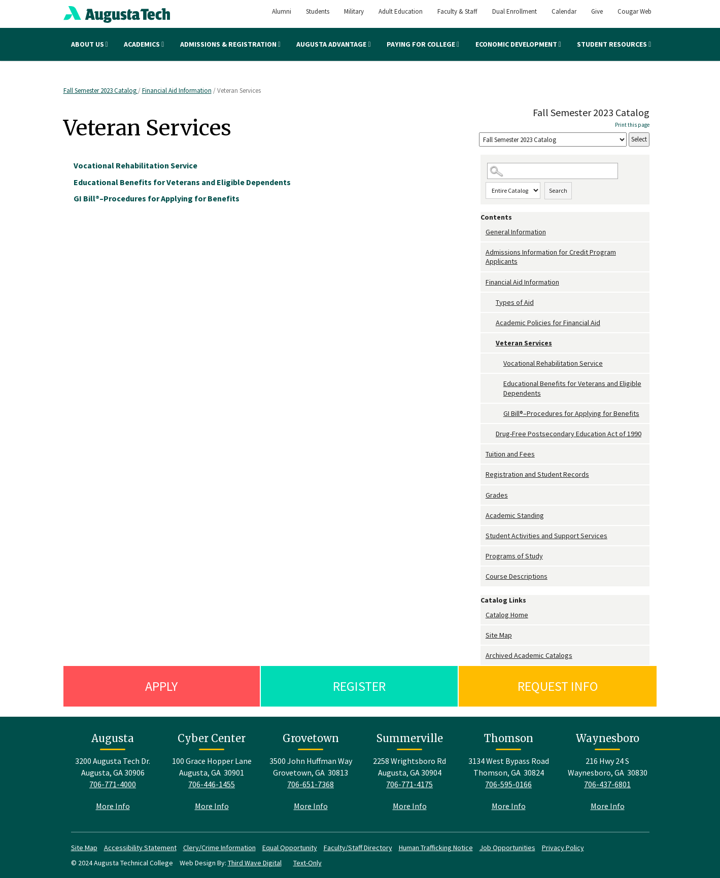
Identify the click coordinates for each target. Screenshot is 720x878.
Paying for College (423, 44)
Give (597, 11)
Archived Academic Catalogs (529, 655)
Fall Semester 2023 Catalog (100, 90)
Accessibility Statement (140, 847)
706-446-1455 (211, 784)
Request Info (558, 686)
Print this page (632, 124)
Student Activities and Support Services (546, 535)
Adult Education (401, 11)
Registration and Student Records (537, 474)
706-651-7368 (310, 784)
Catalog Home (507, 614)
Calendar (564, 11)
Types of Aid (515, 302)
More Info (113, 806)
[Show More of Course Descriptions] (483, 576)
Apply (161, 686)
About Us (89, 44)
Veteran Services (524, 342)
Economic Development (518, 44)
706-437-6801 (607, 784)
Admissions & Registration (230, 44)
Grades (497, 495)
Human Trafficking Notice (436, 847)
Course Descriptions (516, 576)
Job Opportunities (507, 847)
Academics (144, 44)
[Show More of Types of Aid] (490, 302)
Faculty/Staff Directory (358, 847)
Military (354, 11)
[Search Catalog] (552, 171)
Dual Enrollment (514, 11)
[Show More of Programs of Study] (483, 556)
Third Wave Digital (255, 862)
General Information (516, 231)
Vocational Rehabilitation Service (553, 363)
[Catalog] (553, 139)
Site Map (499, 635)
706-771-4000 (112, 784)
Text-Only (307, 862)
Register (359, 686)
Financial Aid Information (177, 90)
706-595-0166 (508, 784)
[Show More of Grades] (483, 495)
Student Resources (614, 44)
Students (317, 11)
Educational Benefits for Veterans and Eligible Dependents (572, 388)
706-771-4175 (409, 784)
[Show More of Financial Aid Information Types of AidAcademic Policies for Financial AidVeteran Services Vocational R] (483, 282)
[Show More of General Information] (483, 232)
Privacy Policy (563, 847)
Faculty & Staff (457, 11)
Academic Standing (515, 515)
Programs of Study (514, 555)
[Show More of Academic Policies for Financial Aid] (490, 323)
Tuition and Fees (510, 454)
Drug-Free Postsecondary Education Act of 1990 (568, 433)
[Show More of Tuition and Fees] (483, 454)
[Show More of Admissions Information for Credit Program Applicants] (483, 252)
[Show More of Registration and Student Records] (483, 474)
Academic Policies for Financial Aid (548, 322)
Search (558, 190)
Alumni (281, 11)
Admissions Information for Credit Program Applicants (551, 257)
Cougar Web (635, 11)
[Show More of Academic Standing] (483, 515)
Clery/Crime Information (219, 847)
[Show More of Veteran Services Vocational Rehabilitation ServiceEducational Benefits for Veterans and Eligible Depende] (490, 343)
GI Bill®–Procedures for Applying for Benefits (571, 413)
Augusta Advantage (333, 44)
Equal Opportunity (289, 847)
